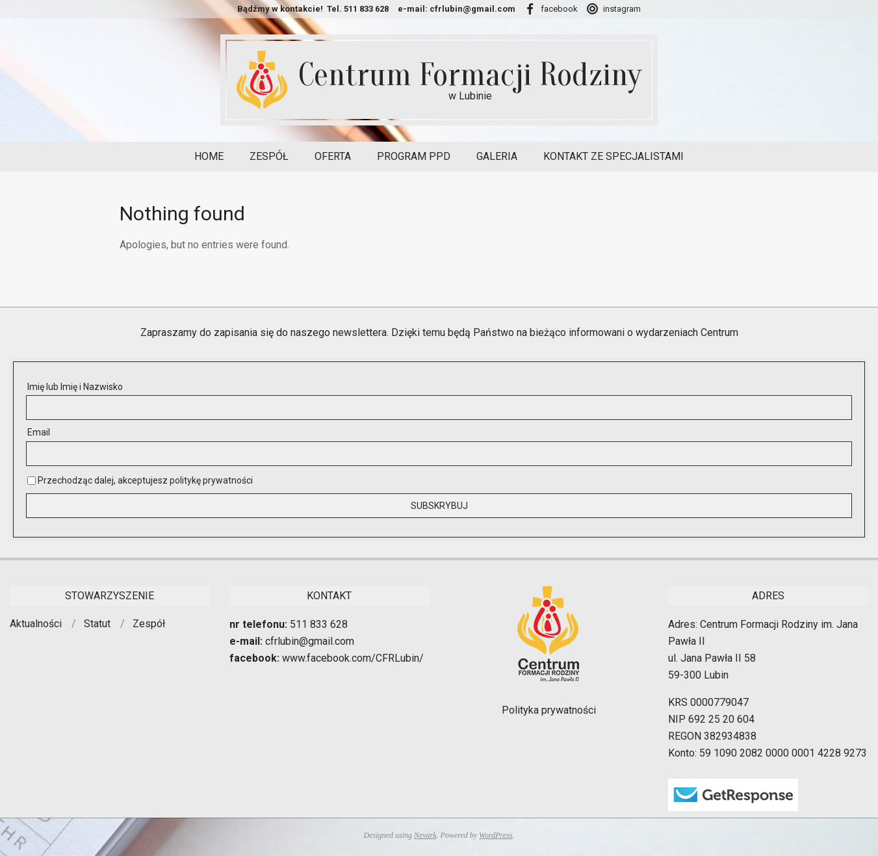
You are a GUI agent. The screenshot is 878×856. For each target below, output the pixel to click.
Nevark (425, 835)
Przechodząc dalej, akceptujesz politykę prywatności (140, 480)
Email (38, 432)
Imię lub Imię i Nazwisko (75, 387)
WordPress (495, 835)
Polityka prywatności (549, 710)
